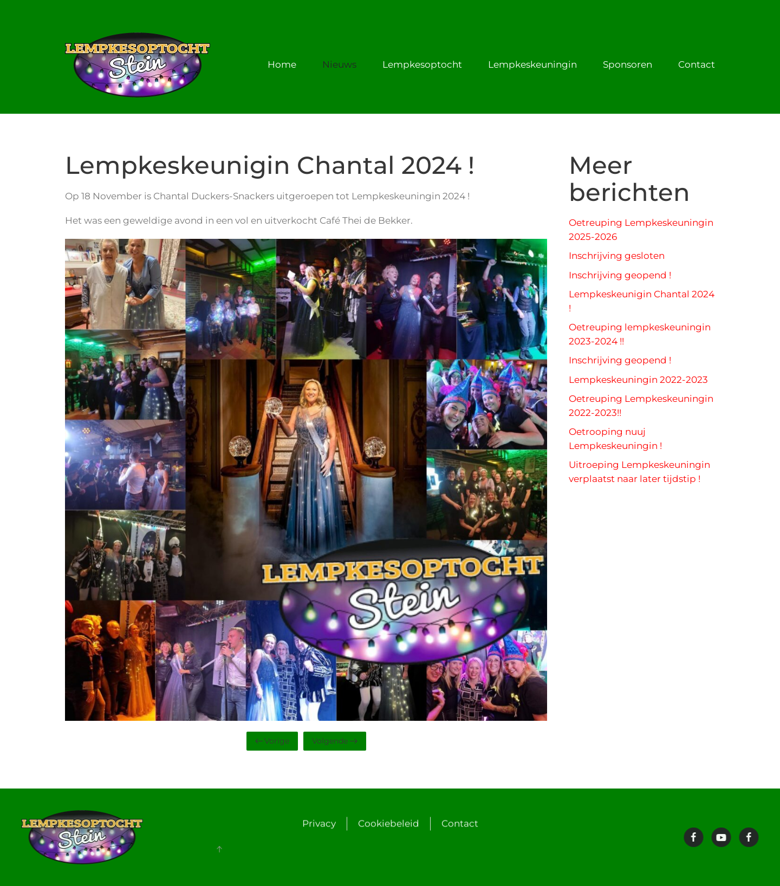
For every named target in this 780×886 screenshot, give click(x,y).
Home (282, 64)
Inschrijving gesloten (617, 255)
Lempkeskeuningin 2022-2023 (638, 379)
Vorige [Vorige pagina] (272, 741)
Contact (459, 824)
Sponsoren (627, 64)
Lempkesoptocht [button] (422, 64)
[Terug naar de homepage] (139, 64)
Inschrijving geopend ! (620, 275)
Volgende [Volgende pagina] (335, 741)
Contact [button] (696, 64)
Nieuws (339, 64)
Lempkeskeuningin (532, 64)
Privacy (319, 824)
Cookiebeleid (388, 824)
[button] (218, 849)
